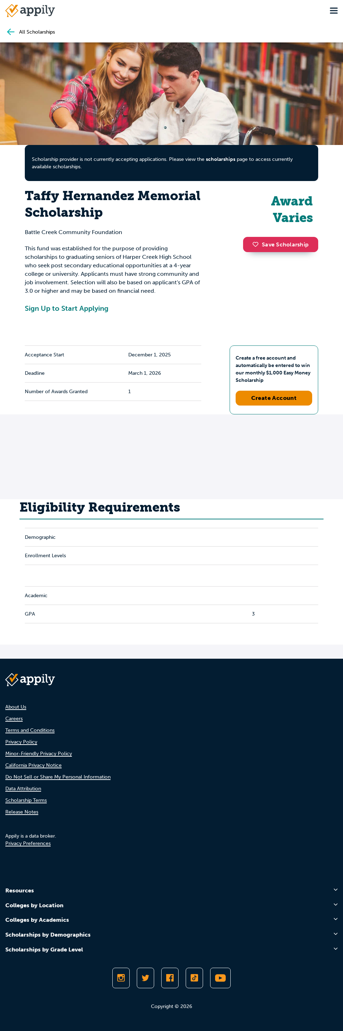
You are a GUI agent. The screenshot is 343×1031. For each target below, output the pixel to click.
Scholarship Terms (26, 800)
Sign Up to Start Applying (66, 308)
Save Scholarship (281, 244)
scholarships (220, 159)
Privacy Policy (21, 742)
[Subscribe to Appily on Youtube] (220, 978)
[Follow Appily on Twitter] (145, 978)
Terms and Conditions (30, 730)
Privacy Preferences (28, 843)
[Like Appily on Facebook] (170, 978)
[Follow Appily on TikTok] (194, 978)
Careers (14, 719)
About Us (15, 707)
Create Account (274, 398)
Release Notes (21, 812)
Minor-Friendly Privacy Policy (38, 754)
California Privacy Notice (33, 765)
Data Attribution (23, 789)
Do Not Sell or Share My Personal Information (58, 777)
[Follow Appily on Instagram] (121, 978)
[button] (257, 244)
